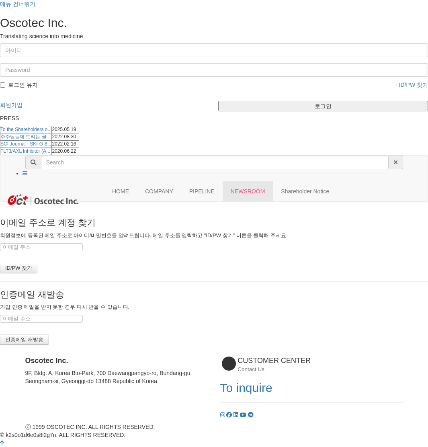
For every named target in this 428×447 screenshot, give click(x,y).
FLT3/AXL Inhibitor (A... (25, 151)
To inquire (246, 387)
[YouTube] (244, 415)
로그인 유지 (19, 85)
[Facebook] (229, 415)
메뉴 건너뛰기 (17, 4)
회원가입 (11, 105)
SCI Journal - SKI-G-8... (25, 144)
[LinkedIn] (236, 415)
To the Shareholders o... (25, 129)
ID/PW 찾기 (413, 85)
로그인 (323, 106)
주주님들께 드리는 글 (23, 136)
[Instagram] (223, 415)
